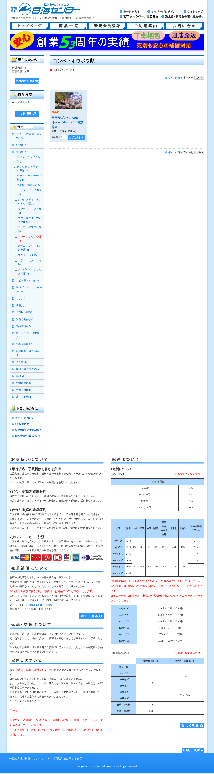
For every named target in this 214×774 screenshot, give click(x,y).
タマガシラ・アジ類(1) (30, 211)
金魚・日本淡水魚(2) (28, 368)
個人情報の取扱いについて (27, 758)
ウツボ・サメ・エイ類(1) (30, 262)
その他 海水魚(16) (28, 185)
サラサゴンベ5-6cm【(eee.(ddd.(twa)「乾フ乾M (67, 122)
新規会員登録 (107, 26)
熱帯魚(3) (21, 362)
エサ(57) (20, 298)
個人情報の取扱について (28, 435)
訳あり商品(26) (24, 319)
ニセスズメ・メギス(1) (30, 192)
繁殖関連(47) (23, 326)
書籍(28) (20, 375)
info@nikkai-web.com (40, 604)
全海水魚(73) (23, 383)
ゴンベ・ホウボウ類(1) (30, 238)
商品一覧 (68, 26)
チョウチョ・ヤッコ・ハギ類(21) (30, 168)
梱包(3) (20, 305)
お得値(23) (22, 145)
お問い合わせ (22, 423)
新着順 (179, 77)
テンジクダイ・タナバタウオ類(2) (30, 201)
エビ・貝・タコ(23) (27, 280)
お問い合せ (184, 26)
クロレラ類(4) (24, 312)
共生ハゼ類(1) (24, 396)
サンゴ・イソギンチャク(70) (29, 289)
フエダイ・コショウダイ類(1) (30, 271)
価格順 (169, 77)
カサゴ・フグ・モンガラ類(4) (30, 247)
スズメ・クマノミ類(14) (29, 159)
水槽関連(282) (24, 344)
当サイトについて (24, 418)
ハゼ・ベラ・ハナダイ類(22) (30, 177)
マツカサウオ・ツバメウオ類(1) (30, 220)
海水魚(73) (22, 152)
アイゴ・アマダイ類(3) (30, 229)
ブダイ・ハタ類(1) (28, 255)
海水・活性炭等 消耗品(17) (29, 136)
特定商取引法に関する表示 (66, 758)
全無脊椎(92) (23, 389)
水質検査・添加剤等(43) (28, 353)
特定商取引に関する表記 (28, 430)
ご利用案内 (145, 26)
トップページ (30, 26)
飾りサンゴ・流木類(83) (28, 335)
